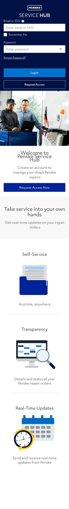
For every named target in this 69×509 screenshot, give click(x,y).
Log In (35, 73)
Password (9, 42)
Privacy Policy (45, 488)
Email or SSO (12, 21)
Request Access (34, 84)
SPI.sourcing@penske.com (18, 482)
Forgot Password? (15, 58)
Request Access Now (34, 187)
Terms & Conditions (59, 489)
